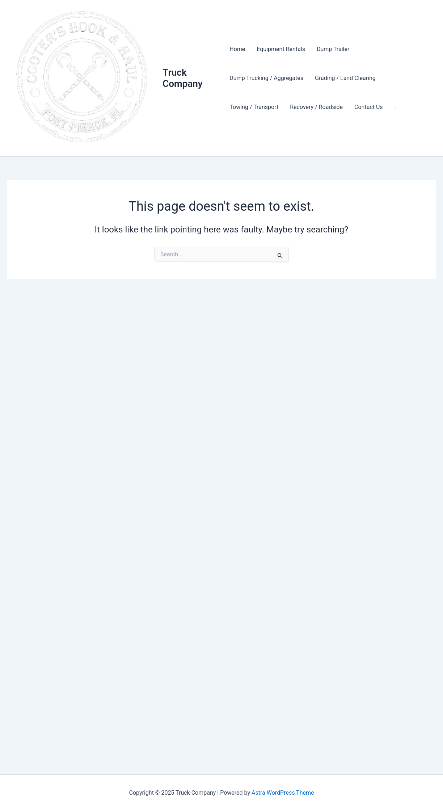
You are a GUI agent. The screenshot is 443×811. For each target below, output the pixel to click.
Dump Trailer (333, 49)
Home (237, 49)
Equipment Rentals (281, 49)
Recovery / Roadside (316, 107)
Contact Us (368, 107)
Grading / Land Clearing (345, 78)
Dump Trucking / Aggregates (266, 78)
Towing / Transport (253, 107)
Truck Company (182, 78)
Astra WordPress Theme (283, 792)
